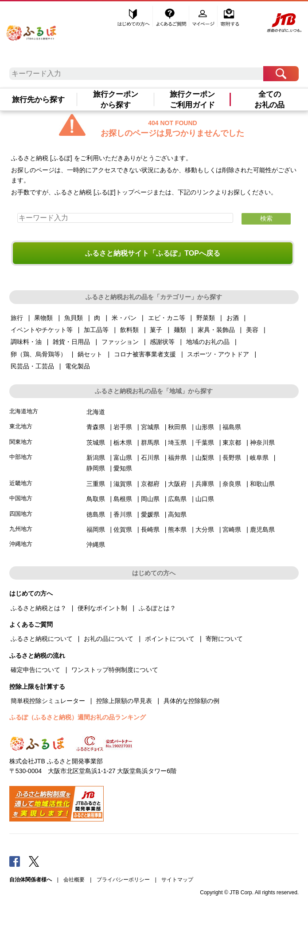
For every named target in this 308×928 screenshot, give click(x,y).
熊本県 (177, 529)
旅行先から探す (38, 99)
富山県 (122, 457)
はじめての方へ (134, 16)
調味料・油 (26, 341)
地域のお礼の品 (208, 341)
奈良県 (231, 483)
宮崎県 (231, 529)
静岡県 (95, 468)
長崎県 (150, 529)
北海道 (95, 411)
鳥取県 (95, 498)
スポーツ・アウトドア (218, 354)
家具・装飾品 (216, 329)
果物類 (43, 317)
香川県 (122, 514)
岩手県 (122, 426)
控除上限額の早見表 (124, 700)
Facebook (14, 861)
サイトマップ (177, 880)
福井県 (177, 457)
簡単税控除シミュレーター (48, 700)
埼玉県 (177, 442)
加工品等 (96, 329)
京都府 (150, 483)
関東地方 (20, 441)
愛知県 (122, 468)
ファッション (120, 341)
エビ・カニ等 (166, 317)
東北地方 (20, 426)
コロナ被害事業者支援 (145, 354)
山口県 (204, 498)
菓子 (156, 329)
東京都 (231, 442)
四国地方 (20, 513)
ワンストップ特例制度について (114, 669)
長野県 (231, 457)
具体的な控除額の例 (191, 700)
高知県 (177, 514)
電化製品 (77, 366)
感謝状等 (162, 341)
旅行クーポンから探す (115, 99)
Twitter (34, 861)
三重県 (95, 483)
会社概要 (74, 880)
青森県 (95, 426)
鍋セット (90, 354)
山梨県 (204, 457)
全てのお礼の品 (269, 99)
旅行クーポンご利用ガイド (192, 99)
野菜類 (205, 317)
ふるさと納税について (42, 638)
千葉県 (204, 442)
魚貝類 (73, 317)
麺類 (180, 329)
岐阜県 (259, 457)
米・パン (124, 317)
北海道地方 (23, 411)
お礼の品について (108, 638)
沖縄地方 (20, 544)
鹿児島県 (262, 529)
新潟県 (95, 457)
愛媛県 (150, 514)
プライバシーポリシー (123, 880)
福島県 (231, 426)
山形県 (204, 426)
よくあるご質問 (172, 16)
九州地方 (20, 528)
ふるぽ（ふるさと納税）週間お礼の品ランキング (77, 717)
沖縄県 (95, 544)
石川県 (150, 457)
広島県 (177, 498)
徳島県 (95, 514)
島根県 (122, 498)
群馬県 (150, 442)
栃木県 (122, 442)
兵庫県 (204, 483)
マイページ (204, 16)
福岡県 (95, 529)
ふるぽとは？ (157, 608)
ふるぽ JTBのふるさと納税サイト (31, 30)
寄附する (229, 16)
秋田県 (177, 426)
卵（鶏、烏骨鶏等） (38, 354)
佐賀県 (122, 529)
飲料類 (129, 329)
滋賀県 (122, 483)
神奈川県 (262, 442)
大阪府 (177, 483)
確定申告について (35, 669)
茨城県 (95, 442)
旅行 (17, 317)
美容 (252, 329)
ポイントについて (170, 638)
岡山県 (150, 498)
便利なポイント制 (102, 608)
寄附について (224, 638)
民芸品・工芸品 (32, 366)
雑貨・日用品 (71, 341)
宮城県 (150, 426)
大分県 (204, 529)
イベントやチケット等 (42, 329)
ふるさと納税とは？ (38, 608)
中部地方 (20, 457)
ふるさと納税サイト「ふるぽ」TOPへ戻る (152, 253)
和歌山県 (262, 483)
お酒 (232, 317)
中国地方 (20, 498)
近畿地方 (20, 483)
